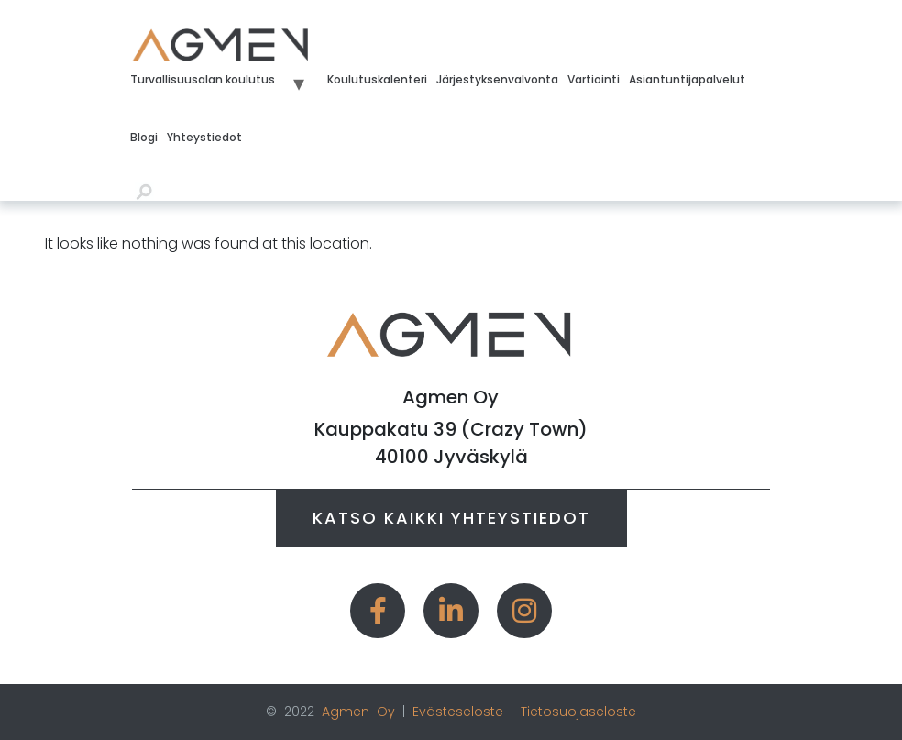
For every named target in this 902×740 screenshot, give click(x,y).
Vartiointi (593, 79)
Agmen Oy (358, 711)
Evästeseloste (457, 711)
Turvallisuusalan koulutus (202, 79)
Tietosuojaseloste (578, 711)
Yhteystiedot (204, 137)
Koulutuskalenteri (377, 79)
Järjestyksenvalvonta (497, 79)
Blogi (144, 137)
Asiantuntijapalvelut (687, 79)
